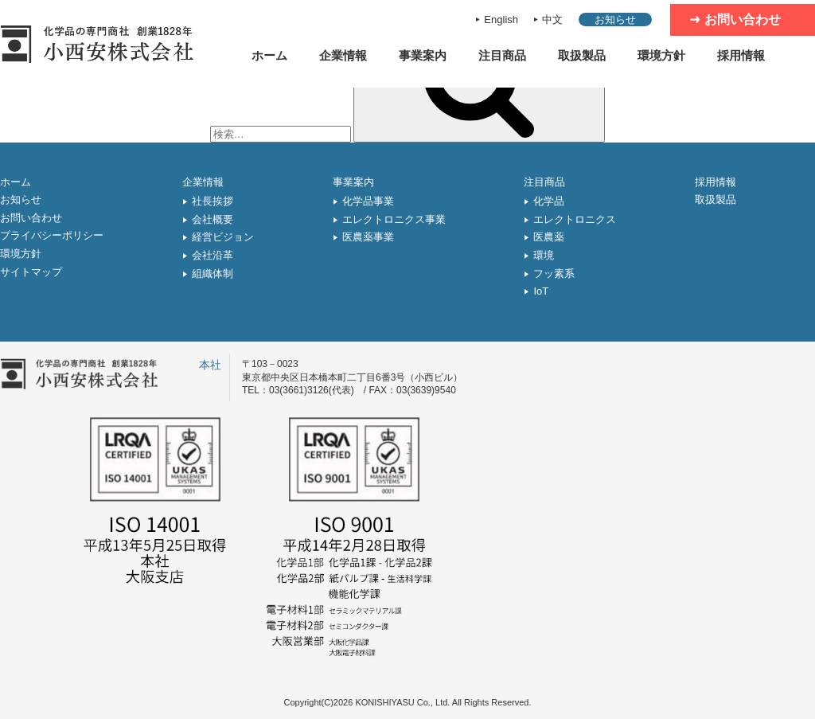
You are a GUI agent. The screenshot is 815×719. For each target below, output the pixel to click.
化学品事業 (368, 201)
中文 (552, 19)
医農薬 (548, 237)
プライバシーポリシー (51, 235)
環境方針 (661, 55)
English (501, 19)
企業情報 (343, 55)
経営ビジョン (223, 237)
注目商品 (502, 55)
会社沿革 (212, 255)
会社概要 (212, 219)
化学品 (548, 201)
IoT (540, 291)
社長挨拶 (212, 201)
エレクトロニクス (574, 219)
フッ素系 (554, 273)
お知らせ (615, 19)
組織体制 (212, 273)
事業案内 (422, 55)
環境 (543, 255)
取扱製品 (582, 55)
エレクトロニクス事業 (394, 219)
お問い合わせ (742, 19)
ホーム (269, 55)
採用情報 (741, 55)
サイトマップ (31, 272)
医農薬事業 (368, 237)
